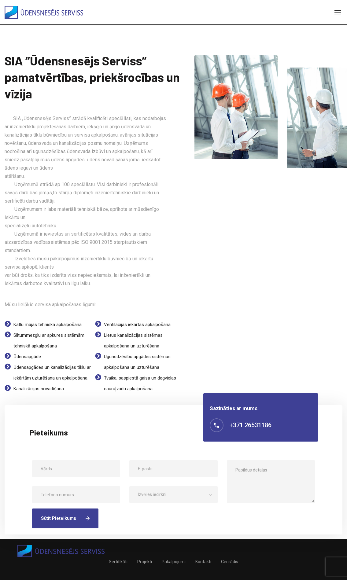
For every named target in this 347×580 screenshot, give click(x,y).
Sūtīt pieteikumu (65, 518)
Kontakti (203, 561)
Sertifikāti (118, 561)
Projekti (144, 561)
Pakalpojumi (174, 561)
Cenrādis (229, 561)
